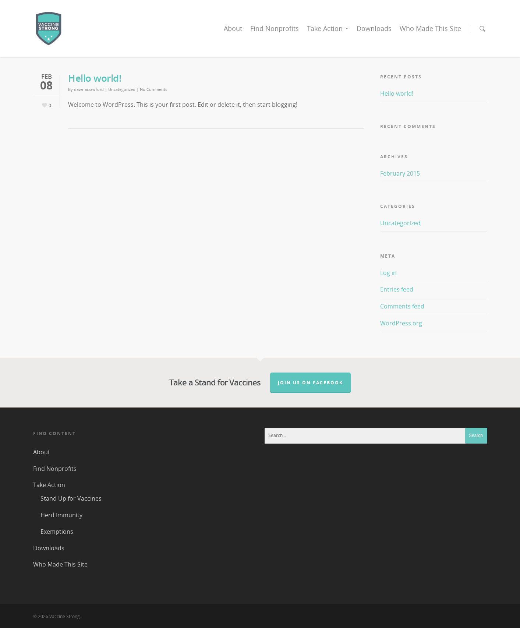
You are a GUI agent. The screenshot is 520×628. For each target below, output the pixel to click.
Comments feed (402, 306)
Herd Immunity (61, 515)
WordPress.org (401, 323)
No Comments (153, 89)
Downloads (374, 28)
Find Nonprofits (274, 28)
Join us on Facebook (310, 383)
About (233, 28)
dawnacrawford (89, 89)
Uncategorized (121, 89)
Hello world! (94, 78)
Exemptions (56, 532)
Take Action (328, 28)
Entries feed (396, 289)
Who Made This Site (430, 28)
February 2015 (400, 173)
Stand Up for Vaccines (71, 498)
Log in (388, 273)
